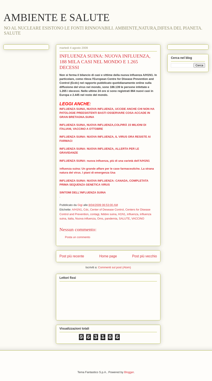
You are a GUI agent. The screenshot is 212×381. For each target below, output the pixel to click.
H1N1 (121, 214)
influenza (132, 214)
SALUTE (124, 218)
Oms (100, 218)
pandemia (111, 218)
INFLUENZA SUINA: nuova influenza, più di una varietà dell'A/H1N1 (104, 160)
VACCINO (138, 218)
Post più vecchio (144, 256)
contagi (94, 214)
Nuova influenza (85, 218)
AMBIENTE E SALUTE (56, 17)
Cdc (86, 209)
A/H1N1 (77, 209)
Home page (108, 256)
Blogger (129, 372)
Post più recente (71, 256)
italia (71, 218)
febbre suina (108, 214)
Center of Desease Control (107, 209)
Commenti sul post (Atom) (114, 267)
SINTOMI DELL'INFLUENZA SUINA (82, 192)
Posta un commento (77, 237)
